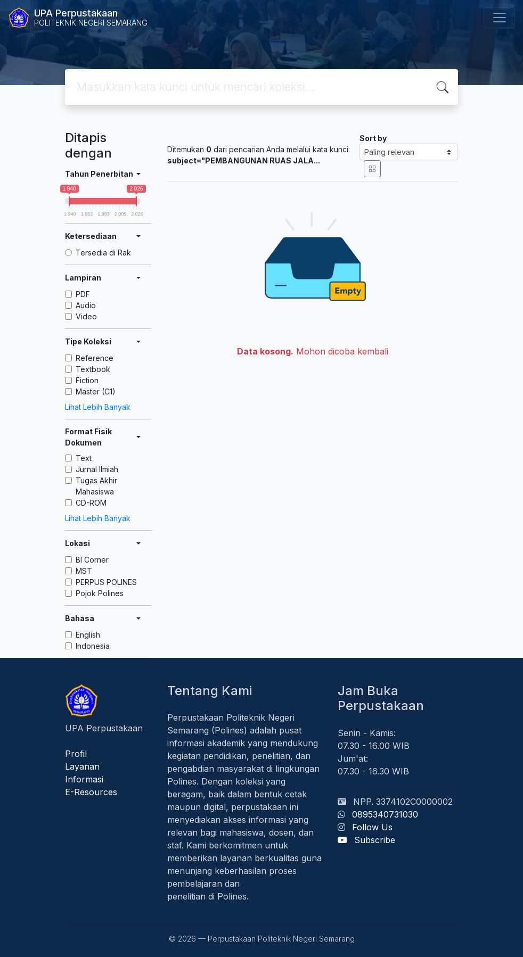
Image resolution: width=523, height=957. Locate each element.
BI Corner (92, 559)
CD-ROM (91, 502)
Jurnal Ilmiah (97, 469)
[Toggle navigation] (499, 17)
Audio (86, 305)
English (88, 634)
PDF (83, 294)
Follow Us (372, 827)
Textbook (93, 369)
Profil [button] (76, 753)
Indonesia (93, 645)
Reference (94, 357)
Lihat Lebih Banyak (97, 406)
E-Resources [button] (91, 792)
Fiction (87, 380)
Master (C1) (96, 391)
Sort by (373, 138)
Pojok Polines (100, 593)
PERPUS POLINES (106, 582)
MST (84, 570)
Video (86, 316)
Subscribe (374, 840)
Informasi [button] (84, 779)
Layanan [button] (82, 766)
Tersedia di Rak (103, 252)
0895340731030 (385, 814)
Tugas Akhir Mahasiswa (96, 486)
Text (84, 458)
